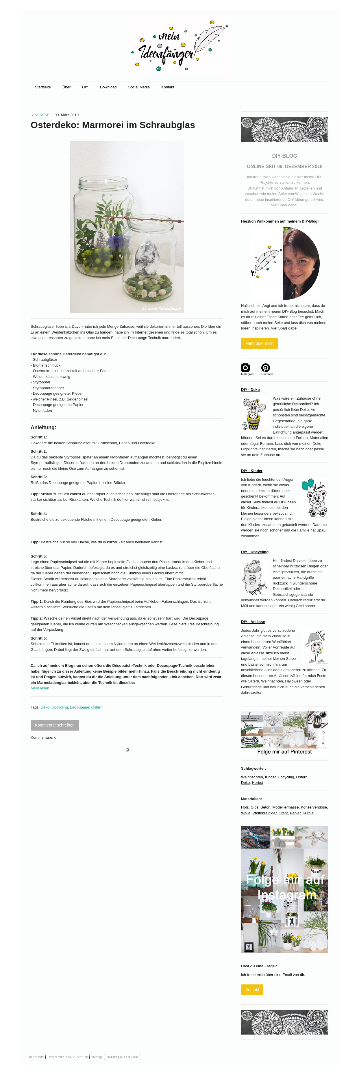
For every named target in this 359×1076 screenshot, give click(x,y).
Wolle (245, 813)
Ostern (97, 707)
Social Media (139, 87)
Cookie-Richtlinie (77, 1057)
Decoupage (79, 707)
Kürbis (308, 813)
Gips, (255, 807)
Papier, (295, 813)
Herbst (257, 782)
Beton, (265, 807)
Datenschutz (55, 1057)
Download (108, 87)
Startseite (43, 87)
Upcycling (59, 707)
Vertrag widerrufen (122, 1057)
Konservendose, (314, 807)
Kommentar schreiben (55, 725)
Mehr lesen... (41, 688)
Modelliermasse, (286, 807)
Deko (45, 707)
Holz (245, 807)
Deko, (246, 782)
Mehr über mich (259, 343)
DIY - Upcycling (255, 552)
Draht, (284, 813)
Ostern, (302, 777)
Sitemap (96, 1057)
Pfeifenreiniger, (265, 813)
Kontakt (167, 87)
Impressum (37, 1057)
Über (66, 87)
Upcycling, (286, 777)
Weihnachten (252, 777)
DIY (85, 87)
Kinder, (271, 777)
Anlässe (41, 115)
